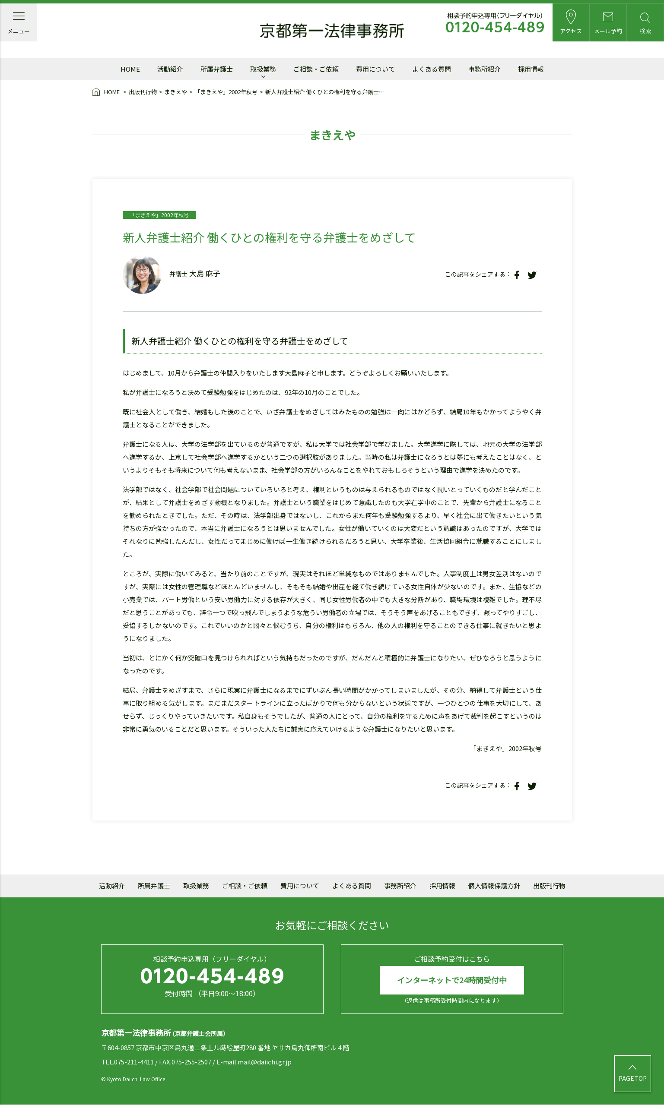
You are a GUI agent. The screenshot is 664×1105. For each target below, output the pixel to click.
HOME (106, 92)
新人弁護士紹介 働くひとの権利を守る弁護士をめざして (326, 92)
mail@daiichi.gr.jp (265, 1061)
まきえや (176, 92)
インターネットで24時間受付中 (452, 980)
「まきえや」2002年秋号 (226, 92)
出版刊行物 (143, 92)
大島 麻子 (204, 273)
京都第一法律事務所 (332, 31)
